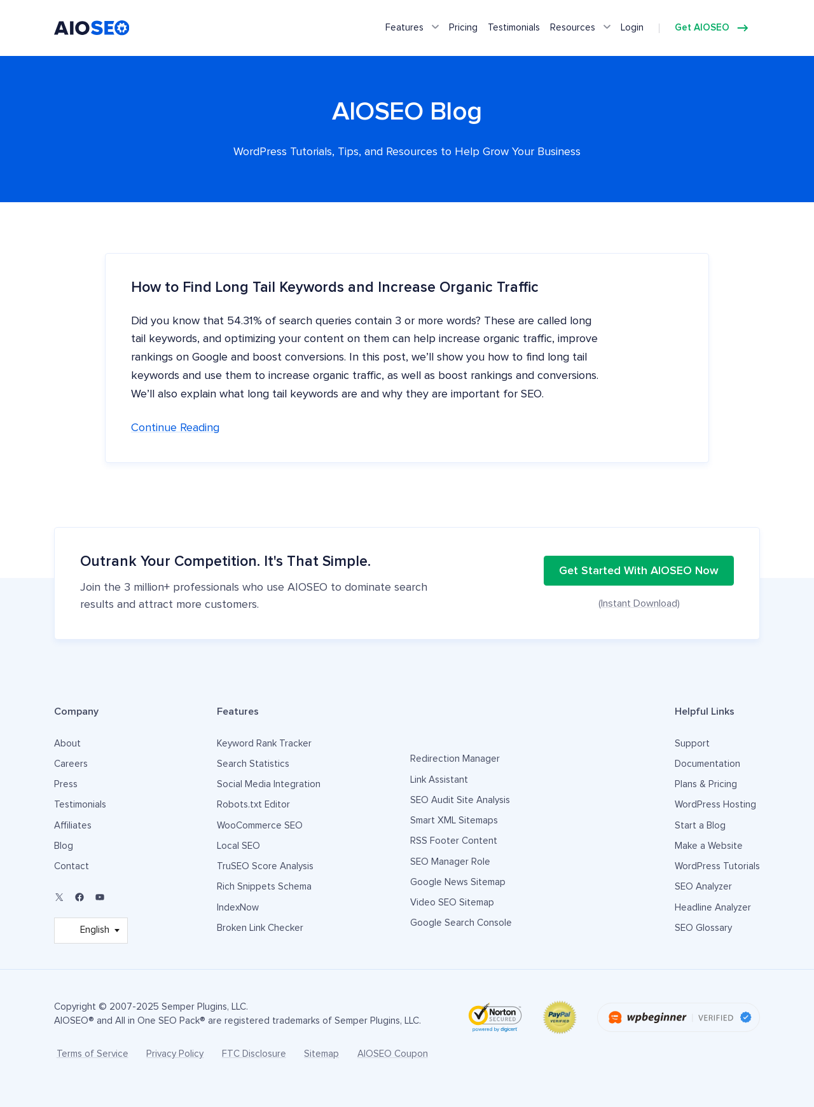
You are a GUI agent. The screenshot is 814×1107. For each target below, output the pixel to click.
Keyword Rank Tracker (264, 743)
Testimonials (514, 27)
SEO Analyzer (703, 886)
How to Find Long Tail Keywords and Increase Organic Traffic (335, 287)
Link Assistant (439, 780)
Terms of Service (92, 1054)
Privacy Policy (175, 1054)
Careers (71, 764)
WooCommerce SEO (260, 825)
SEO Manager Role (450, 862)
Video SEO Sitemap (452, 902)
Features (404, 27)
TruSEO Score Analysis (265, 866)
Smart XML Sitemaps (454, 820)
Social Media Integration (269, 784)
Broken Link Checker (260, 928)
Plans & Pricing (706, 784)
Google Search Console (461, 923)
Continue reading (175, 428)
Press (66, 784)
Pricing (463, 27)
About (67, 743)
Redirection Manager (455, 759)
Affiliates (73, 825)
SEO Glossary (703, 928)
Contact (71, 866)
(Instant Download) (639, 603)
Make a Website (709, 846)
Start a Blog (700, 825)
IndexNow (238, 907)
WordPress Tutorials (717, 866)
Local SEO (238, 846)
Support (692, 743)
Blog (63, 846)
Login (632, 27)
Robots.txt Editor (253, 804)
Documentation (707, 764)
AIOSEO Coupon (392, 1054)
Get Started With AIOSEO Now (639, 571)
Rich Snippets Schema (264, 886)
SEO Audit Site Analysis (460, 800)
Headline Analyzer (713, 907)
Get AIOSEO (702, 27)
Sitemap (321, 1054)
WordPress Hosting (715, 804)
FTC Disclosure (254, 1054)
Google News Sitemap (458, 882)
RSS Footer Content (453, 841)
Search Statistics (253, 764)
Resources (572, 27)
